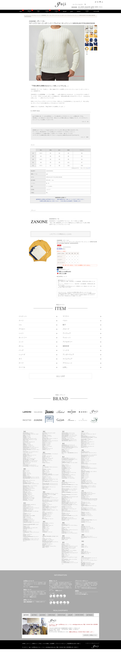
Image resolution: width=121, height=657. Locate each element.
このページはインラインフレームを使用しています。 (60, 527)
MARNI (96, 6)
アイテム (34, 15)
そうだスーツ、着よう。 (89, 8)
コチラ (89, 168)
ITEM (38, 11)
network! (79, 11)
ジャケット (80, 8)
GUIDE (87, 11)
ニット (38, 15)
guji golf (64, 11)
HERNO (92, 6)
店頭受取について (62, 276)
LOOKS (47, 11)
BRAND (29, 11)
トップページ (27, 15)
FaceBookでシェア (63, 269)
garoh (71, 11)
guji (79, 6)
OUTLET (96, 11)
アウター (101, 6)
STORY (56, 11)
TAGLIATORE (87, 6)
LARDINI (82, 6)
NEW (20, 11)
